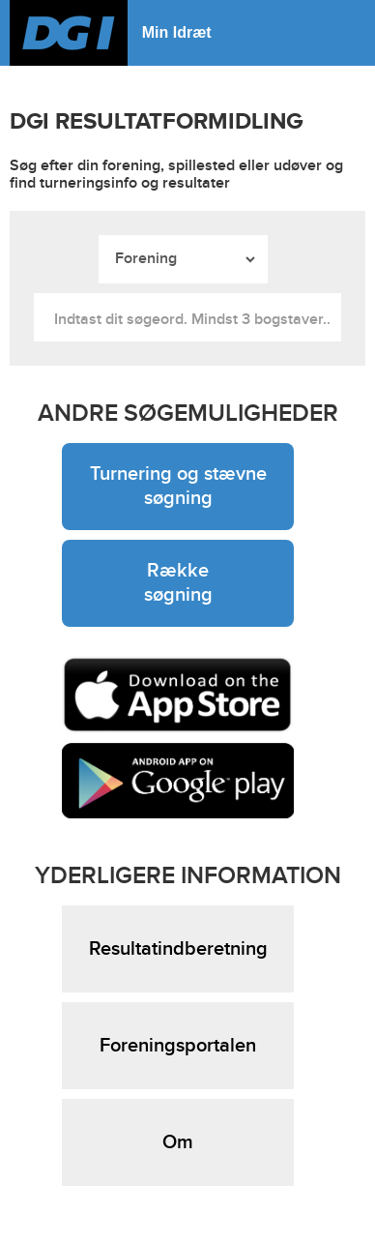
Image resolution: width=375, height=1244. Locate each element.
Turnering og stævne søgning (178, 486)
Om (177, 1142)
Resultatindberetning (178, 949)
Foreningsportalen (178, 1045)
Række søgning (178, 583)
